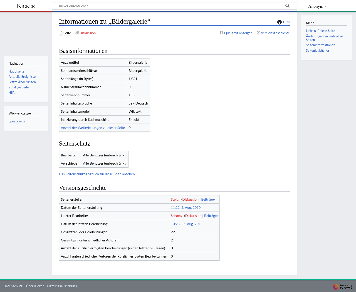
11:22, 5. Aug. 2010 (185, 207)
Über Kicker (35, 286)
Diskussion (190, 199)
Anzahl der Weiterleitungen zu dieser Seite (93, 128)
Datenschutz (12, 286)
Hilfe (283, 22)
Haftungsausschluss (62, 286)
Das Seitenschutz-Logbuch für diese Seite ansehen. (97, 174)
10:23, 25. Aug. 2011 (187, 224)
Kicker (26, 5)
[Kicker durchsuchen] (174, 5)
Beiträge (207, 199)
